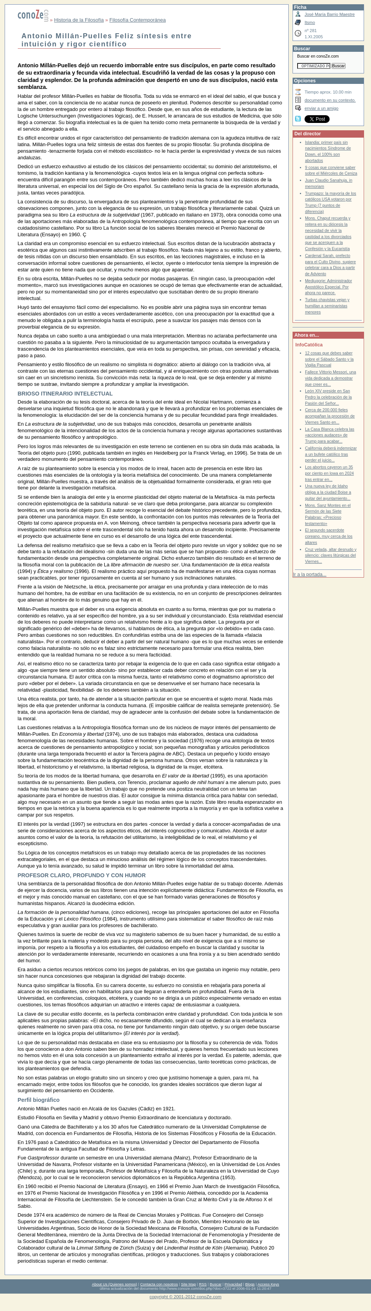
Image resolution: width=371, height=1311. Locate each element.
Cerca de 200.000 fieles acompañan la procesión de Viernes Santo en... (330, 416)
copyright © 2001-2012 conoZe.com (185, 1296)
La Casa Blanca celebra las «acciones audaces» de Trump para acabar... (329, 435)
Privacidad (233, 1284)
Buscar (215, 1284)
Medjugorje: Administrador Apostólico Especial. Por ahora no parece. (328, 287)
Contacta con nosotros (159, 1284)
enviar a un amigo (322, 108)
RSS (203, 1284)
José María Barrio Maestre (330, 14)
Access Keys (268, 1284)
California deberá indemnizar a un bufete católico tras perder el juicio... (331, 454)
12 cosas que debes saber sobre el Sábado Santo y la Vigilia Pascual (329, 359)
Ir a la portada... (309, 574)
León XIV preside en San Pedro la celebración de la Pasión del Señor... (328, 397)
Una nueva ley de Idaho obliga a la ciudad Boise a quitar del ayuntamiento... (328, 492)
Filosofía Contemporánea (137, 20)
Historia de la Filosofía (79, 20)
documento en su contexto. (330, 100)
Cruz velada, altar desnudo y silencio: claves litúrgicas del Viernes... (330, 555)
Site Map (188, 1284)
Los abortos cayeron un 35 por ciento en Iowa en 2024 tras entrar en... (329, 473)
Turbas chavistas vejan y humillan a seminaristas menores (327, 306)
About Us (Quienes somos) (114, 1284)
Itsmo (310, 22)
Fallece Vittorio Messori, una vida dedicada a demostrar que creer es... (330, 378)
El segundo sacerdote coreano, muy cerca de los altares (328, 536)
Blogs (250, 1284)
